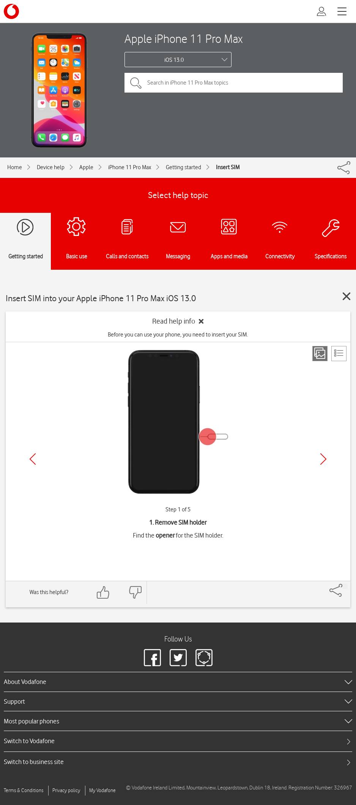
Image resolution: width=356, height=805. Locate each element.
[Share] (345, 586)
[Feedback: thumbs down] (135, 592)
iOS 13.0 (174, 60)
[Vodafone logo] (11, 11)
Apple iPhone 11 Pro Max (183, 38)
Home (14, 167)
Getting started (183, 167)
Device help (51, 167)
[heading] (178, 682)
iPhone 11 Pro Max (129, 167)
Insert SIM (227, 167)
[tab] (178, 741)
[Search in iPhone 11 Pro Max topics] (233, 83)
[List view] (339, 353)
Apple (86, 167)
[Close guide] (346, 296)
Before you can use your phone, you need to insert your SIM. (178, 334)
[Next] (323, 459)
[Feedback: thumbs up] (103, 592)
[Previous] (33, 459)
